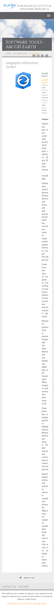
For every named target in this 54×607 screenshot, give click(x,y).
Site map (24, 586)
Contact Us (9, 586)
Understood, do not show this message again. (27, 603)
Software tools (20, 53)
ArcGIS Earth (45, 81)
